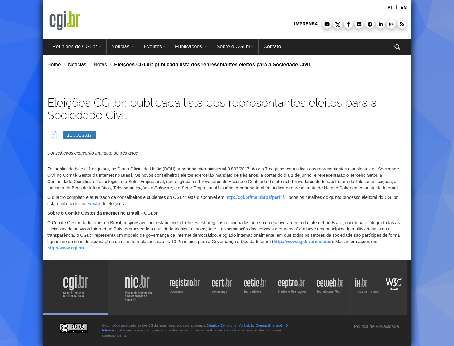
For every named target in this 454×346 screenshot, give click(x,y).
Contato (272, 46)
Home (54, 64)
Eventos (154, 46)
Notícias (122, 46)
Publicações (191, 46)
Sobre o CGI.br (235, 46)
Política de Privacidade (376, 326)
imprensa (306, 24)
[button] (327, 24)
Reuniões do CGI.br (77, 46)
